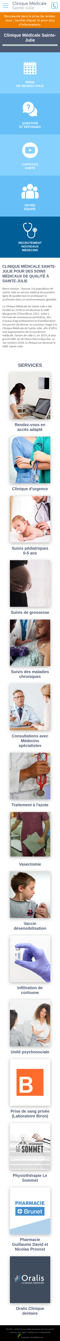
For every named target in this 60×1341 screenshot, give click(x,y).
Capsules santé (30, 156)
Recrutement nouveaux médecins (30, 237)
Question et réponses (30, 115)
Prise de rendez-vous (30, 75)
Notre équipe (30, 197)
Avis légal (22, 1332)
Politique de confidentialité (39, 1332)
